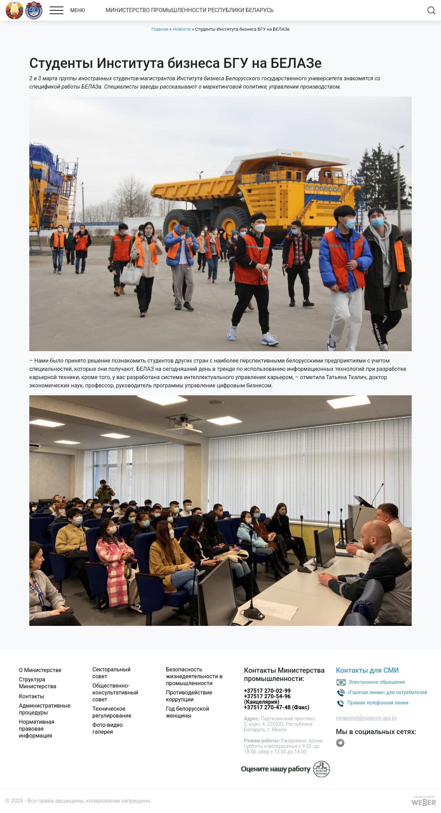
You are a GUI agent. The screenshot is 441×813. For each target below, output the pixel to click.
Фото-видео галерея (107, 728)
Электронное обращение (377, 682)
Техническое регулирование (111, 712)
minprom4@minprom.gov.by (366, 718)
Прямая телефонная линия (377, 702)
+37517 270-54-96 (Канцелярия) (267, 699)
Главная (160, 29)
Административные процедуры (45, 709)
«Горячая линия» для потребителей (387, 692)
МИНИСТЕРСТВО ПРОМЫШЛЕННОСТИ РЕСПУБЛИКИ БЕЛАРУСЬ (190, 10)
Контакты (31, 696)
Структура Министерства (38, 683)
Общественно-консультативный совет (115, 692)
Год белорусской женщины (187, 712)
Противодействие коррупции (189, 696)
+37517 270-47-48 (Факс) (276, 707)
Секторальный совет (111, 673)
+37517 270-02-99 (267, 691)
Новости (182, 29)
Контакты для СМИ (367, 670)
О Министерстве (40, 670)
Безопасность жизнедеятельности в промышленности (194, 676)
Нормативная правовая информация (36, 729)
